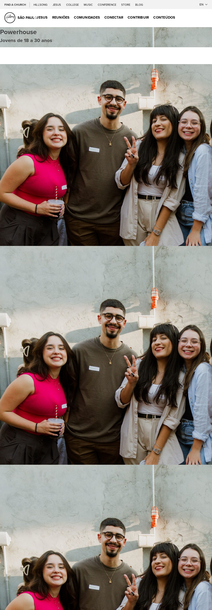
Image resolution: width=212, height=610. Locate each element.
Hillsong (41, 5)
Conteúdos (164, 17)
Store (126, 5)
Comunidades (87, 17)
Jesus (57, 5)
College (72, 5)
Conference (107, 5)
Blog (139, 5)
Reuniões (61, 17)
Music (88, 5)
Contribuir (138, 17)
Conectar (113, 17)
